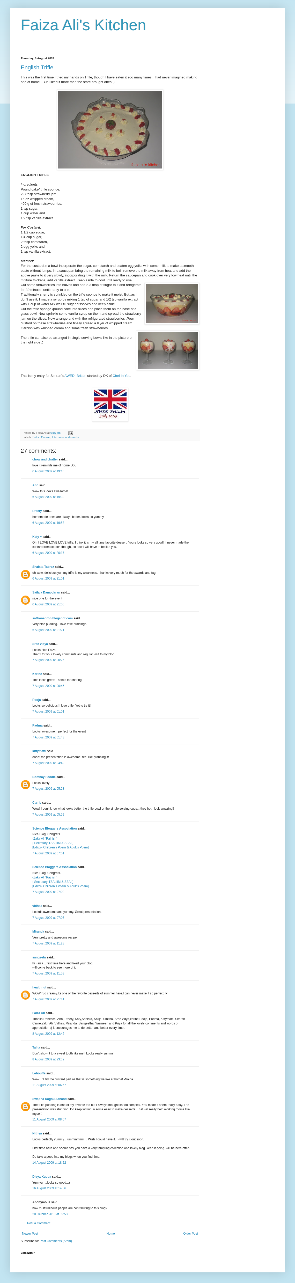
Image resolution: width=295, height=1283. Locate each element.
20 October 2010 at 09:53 (50, 1214)
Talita (36, 1047)
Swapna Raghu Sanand (49, 1099)
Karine (37, 674)
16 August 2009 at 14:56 (49, 1188)
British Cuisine (41, 437)
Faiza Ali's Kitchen (83, 25)
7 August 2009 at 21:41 (48, 999)
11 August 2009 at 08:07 (49, 1119)
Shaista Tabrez (43, 567)
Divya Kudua (41, 1176)
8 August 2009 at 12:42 (48, 1034)
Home (111, 1233)
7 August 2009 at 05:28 (48, 788)
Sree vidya (40, 644)
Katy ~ (37, 537)
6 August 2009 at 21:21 (48, 630)
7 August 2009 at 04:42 (48, 763)
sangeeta (39, 957)
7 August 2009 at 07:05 (48, 918)
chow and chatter (45, 459)
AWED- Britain (75, 376)
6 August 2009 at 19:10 (48, 471)
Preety (37, 511)
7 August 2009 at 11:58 (48, 973)
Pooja (36, 700)
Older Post (190, 1233)
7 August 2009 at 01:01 (48, 711)
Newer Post (30, 1233)
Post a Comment (38, 1223)
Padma (37, 725)
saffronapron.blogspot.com (52, 618)
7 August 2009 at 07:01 (48, 853)
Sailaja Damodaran (46, 592)
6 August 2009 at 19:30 (48, 497)
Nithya (37, 1133)
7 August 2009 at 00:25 (48, 660)
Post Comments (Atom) (56, 1241)
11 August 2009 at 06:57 (49, 1085)
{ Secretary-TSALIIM (47, 843)
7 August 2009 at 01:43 (48, 737)
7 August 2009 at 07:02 (48, 892)
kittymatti (39, 751)
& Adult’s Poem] (78, 847)
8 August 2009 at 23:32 (48, 1059)
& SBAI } (67, 843)
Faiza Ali (38, 1013)
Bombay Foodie (44, 777)
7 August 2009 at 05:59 (48, 814)
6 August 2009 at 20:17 (48, 553)
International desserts (65, 437)
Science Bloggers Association (54, 828)
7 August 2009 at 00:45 (48, 686)
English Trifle (37, 67)
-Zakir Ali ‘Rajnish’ (44, 838)
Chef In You (121, 376)
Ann (35, 485)
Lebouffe (39, 1073)
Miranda (38, 931)
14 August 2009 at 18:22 (49, 1162)
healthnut (39, 987)
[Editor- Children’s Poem (49, 847)
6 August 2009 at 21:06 (48, 604)
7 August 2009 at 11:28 (48, 943)
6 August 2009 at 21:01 (48, 578)
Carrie (36, 802)
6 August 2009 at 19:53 (48, 523)
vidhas (37, 906)
